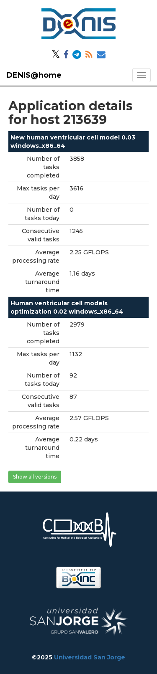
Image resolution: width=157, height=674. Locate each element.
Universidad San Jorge (89, 657)
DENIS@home (34, 75)
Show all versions (35, 477)
